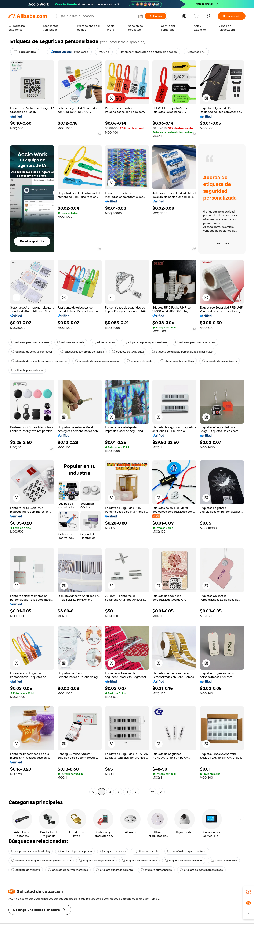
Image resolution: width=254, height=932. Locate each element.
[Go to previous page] (93, 791)
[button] (140, 16)
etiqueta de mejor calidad (96, 860)
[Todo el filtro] (24, 51)
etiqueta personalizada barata (195, 342)
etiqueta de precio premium (184, 860)
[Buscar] (155, 16)
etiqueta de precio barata (219, 361)
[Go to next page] (161, 791)
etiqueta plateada (139, 361)
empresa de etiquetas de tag (30, 851)
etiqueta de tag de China (177, 361)
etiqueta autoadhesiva (156, 870)
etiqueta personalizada (27, 370)
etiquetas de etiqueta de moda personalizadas (41, 860)
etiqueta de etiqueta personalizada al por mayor (183, 351)
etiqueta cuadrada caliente (114, 870)
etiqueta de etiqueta (25, 870)
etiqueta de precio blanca (139, 860)
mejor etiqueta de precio (75, 851)
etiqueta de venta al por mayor (31, 351)
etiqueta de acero (113, 851)
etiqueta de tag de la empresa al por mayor (39, 361)
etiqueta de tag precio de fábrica (82, 351)
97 (152, 791)
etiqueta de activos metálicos (68, 870)
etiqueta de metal (146, 851)
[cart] (197, 16)
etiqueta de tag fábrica (128, 351)
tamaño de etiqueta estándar (187, 851)
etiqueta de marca (224, 860)
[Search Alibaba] (98, 16)
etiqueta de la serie (70, 342)
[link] (248, 891)
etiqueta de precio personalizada (145, 342)
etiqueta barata (104, 342)
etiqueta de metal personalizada (201, 870)
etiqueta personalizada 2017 (30, 342)
